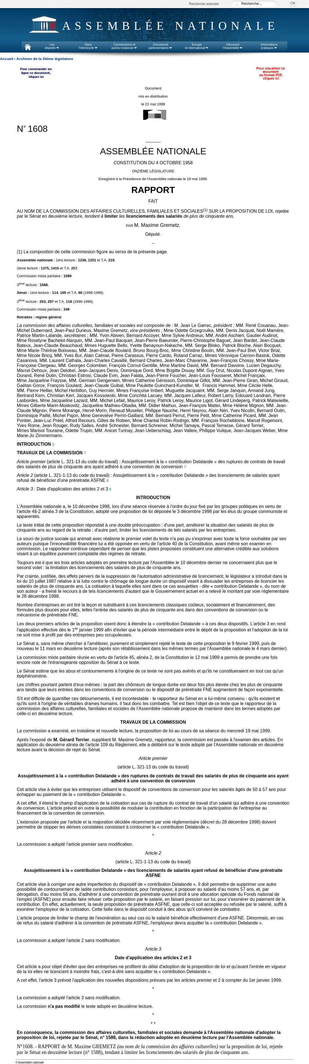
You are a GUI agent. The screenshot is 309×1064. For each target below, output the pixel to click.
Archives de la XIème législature (44, 59)
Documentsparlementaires (161, 46)
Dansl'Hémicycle (88, 46)
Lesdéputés (52, 46)
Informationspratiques (269, 46)
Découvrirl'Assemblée (233, 46)
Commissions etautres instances (124, 46)
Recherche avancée (204, 4)
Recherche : (236, 4)
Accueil (6, 59)
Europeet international (197, 46)
